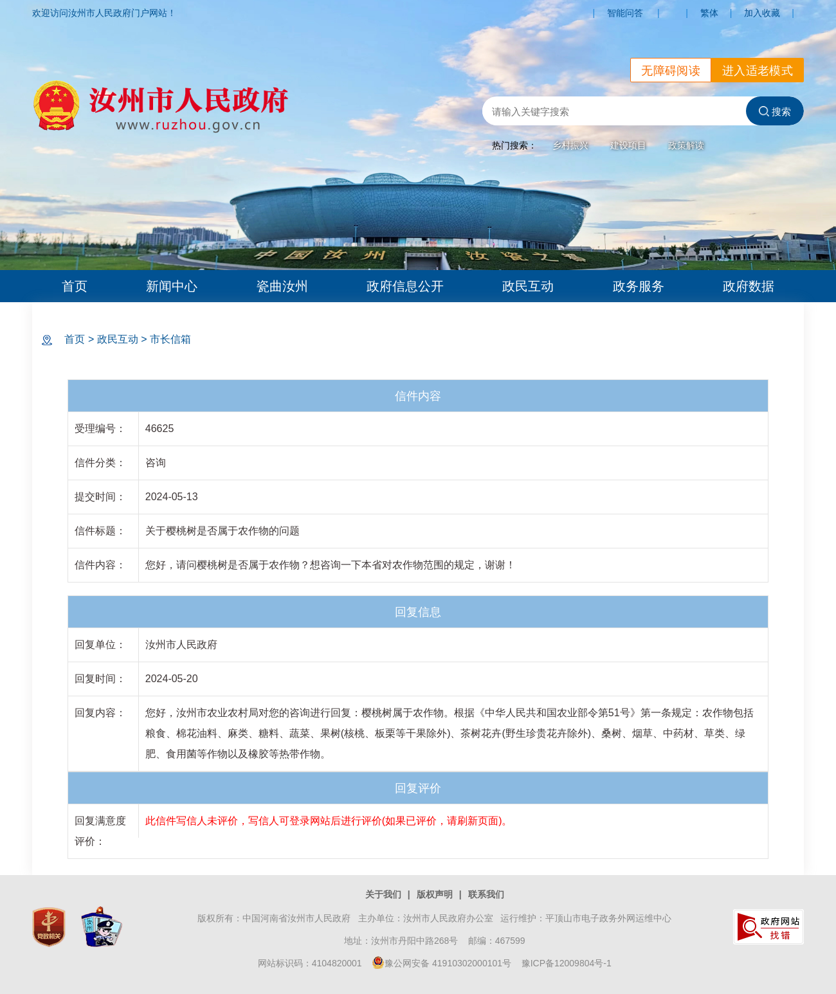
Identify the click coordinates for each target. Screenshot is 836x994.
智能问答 (625, 13)
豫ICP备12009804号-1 (567, 963)
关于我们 (383, 894)
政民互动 (528, 286)
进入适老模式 (757, 70)
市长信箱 (170, 339)
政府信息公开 (405, 286)
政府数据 (748, 286)
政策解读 (686, 145)
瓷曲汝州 (282, 286)
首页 (74, 286)
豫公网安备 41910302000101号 (441, 963)
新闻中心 (171, 286)
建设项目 (628, 145)
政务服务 (638, 286)
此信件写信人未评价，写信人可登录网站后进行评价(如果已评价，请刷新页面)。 (329, 820)
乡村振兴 (570, 145)
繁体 (709, 13)
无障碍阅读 (670, 70)
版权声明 (435, 894)
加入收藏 (762, 13)
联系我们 (486, 894)
